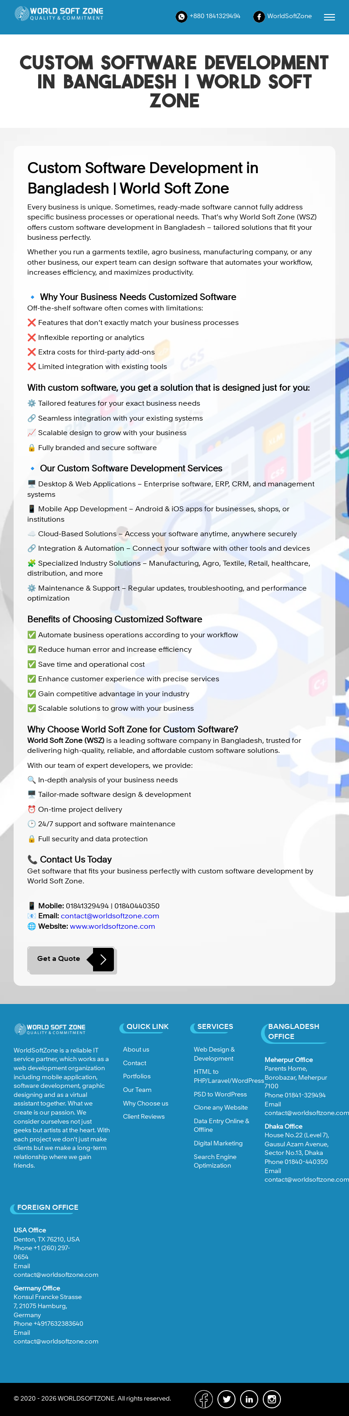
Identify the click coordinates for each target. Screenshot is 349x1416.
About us (136, 1050)
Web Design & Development (214, 1054)
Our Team (137, 1090)
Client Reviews (144, 1117)
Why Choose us (145, 1104)
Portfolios (137, 1076)
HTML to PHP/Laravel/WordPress (229, 1076)
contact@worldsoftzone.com (110, 916)
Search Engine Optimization (215, 1161)
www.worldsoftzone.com (112, 927)
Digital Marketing (218, 1143)
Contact (134, 1063)
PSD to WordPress (220, 1094)
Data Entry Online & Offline (221, 1126)
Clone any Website (221, 1108)
